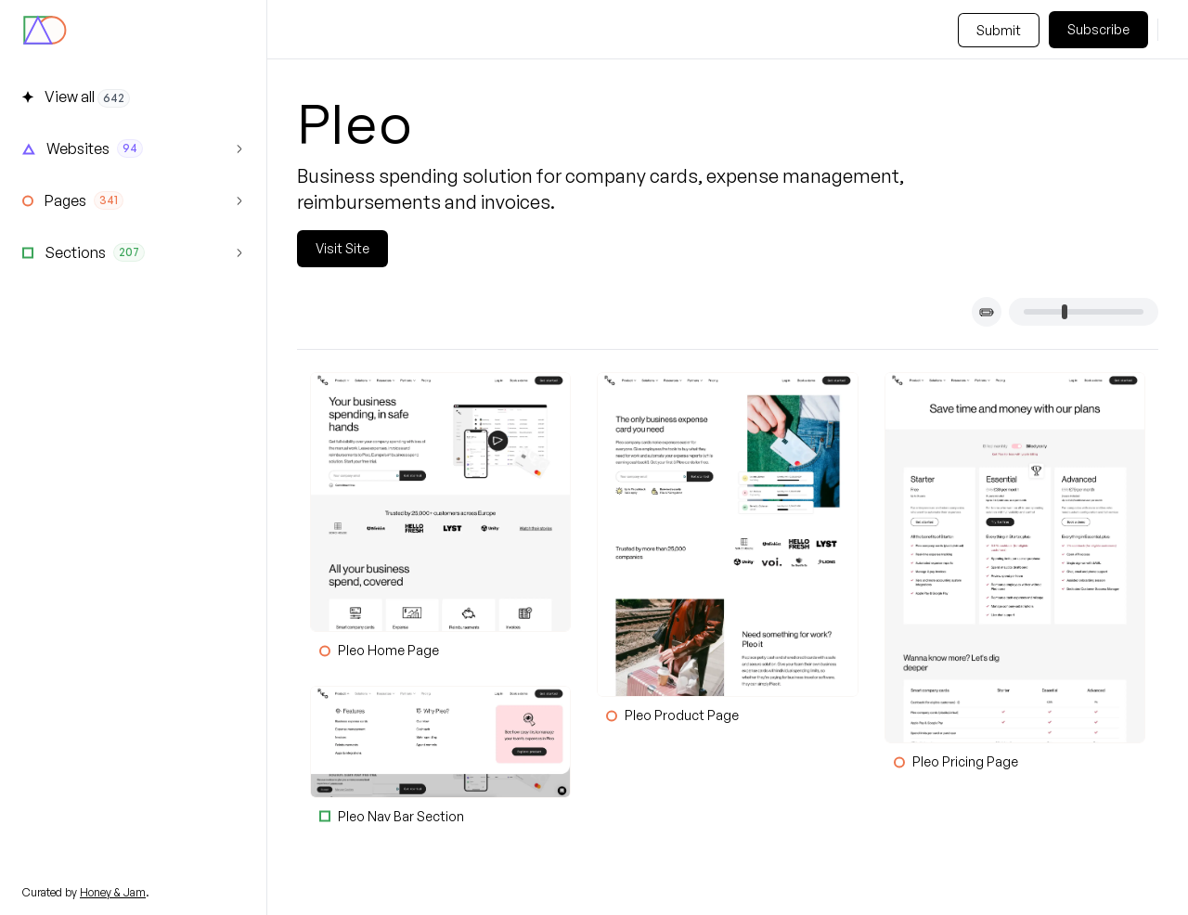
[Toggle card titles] (986, 312)
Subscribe (1098, 29)
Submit (998, 30)
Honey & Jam (113, 892)
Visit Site (342, 248)
